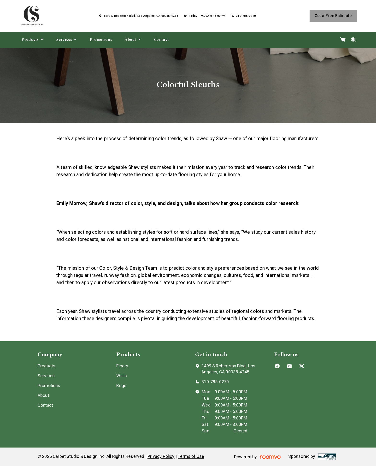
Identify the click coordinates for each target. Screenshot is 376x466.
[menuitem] (32, 40)
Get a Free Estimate (333, 15)
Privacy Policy (161, 456)
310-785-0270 (246, 16)
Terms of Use (191, 456)
